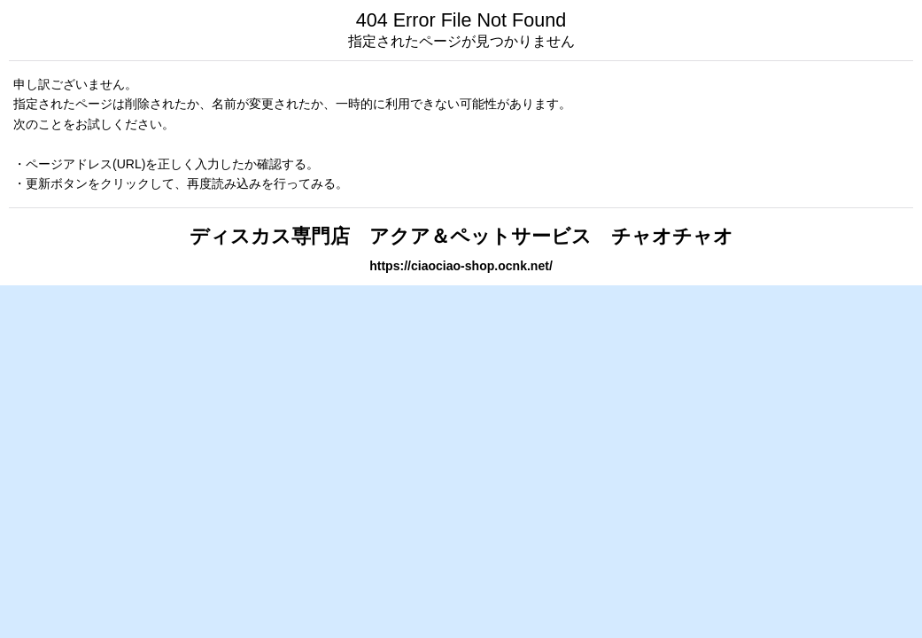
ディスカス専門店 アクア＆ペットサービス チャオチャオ (461, 236)
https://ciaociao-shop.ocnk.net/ (461, 266)
